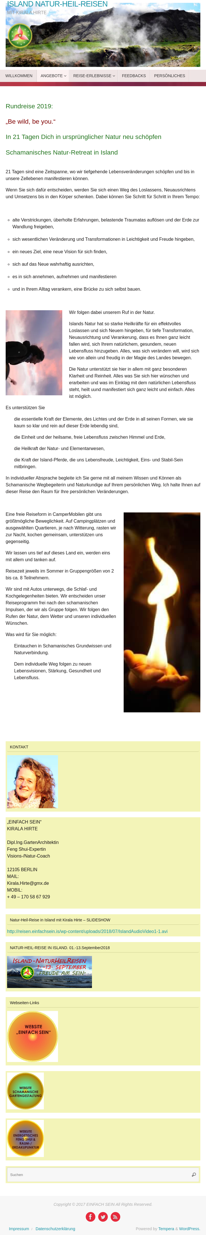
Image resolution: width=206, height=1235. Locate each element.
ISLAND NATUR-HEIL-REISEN (57, 4)
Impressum (19, 1228)
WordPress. (189, 1228)
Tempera (166, 1228)
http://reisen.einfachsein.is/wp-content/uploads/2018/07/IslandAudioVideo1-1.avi (87, 931)
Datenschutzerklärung (55, 1228)
